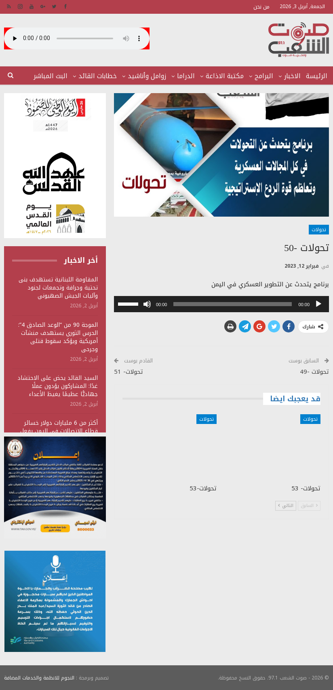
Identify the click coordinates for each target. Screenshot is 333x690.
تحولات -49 (314, 371)
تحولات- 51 (128, 371)
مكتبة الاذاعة (225, 76)
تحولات (319, 229)
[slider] (232, 304)
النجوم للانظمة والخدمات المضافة (39, 677)
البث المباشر (50, 76)
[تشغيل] (318, 304)
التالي (285, 505)
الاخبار (292, 76)
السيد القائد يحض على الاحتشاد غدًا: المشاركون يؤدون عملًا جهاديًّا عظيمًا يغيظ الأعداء (57, 386)
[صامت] (147, 304)
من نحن (261, 7)
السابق (309, 505)
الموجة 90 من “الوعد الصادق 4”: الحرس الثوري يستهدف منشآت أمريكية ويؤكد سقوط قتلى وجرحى (58, 337)
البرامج (264, 76)
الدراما (186, 76)
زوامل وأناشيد (147, 76)
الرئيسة (316, 76)
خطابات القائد (97, 76)
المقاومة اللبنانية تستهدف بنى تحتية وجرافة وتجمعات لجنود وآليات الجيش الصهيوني (58, 287)
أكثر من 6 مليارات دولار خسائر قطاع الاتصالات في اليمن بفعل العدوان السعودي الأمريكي (59, 431)
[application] (221, 304)
